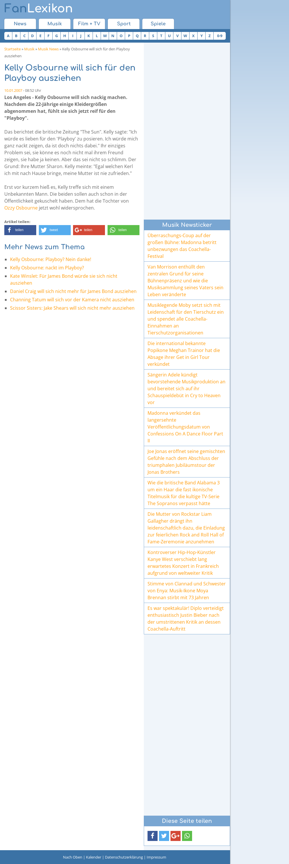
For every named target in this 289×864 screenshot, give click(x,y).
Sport (124, 23)
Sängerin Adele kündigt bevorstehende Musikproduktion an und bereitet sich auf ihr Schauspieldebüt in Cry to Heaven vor (186, 389)
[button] (20, 230)
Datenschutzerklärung (124, 857)
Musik (54, 23)
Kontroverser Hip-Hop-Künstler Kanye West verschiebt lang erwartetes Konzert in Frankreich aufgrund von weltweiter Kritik (183, 562)
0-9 (219, 35)
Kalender (93, 857)
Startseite (12, 49)
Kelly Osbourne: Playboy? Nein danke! (50, 259)
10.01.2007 (13, 90)
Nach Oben (72, 857)
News (20, 23)
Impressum (156, 857)
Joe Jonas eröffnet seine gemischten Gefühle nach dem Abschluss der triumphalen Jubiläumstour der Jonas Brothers (186, 461)
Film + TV (89, 23)
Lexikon (38, 8)
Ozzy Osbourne (21, 208)
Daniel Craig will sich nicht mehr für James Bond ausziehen (73, 291)
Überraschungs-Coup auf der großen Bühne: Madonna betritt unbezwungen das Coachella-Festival (182, 245)
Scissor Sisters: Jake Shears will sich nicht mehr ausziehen (72, 308)
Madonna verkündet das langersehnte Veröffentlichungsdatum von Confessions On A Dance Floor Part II (185, 427)
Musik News (48, 49)
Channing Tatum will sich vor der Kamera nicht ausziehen (72, 299)
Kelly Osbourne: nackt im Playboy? (47, 267)
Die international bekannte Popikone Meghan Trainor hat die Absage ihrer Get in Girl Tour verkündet (184, 353)
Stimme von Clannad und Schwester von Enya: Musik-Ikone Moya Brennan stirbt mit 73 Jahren (187, 591)
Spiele (158, 23)
